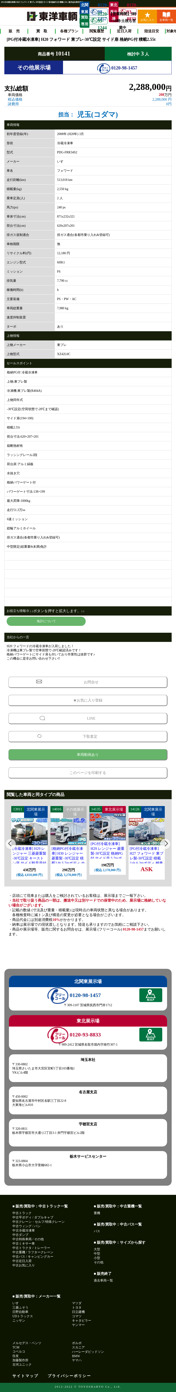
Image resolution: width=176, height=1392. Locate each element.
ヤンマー (78, 1325)
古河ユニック (22, 1364)
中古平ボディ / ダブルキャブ (32, 1217)
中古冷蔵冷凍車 (23, 1230)
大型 (97, 1249)
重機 (97, 1213)
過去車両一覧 (103, 1280)
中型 (97, 1253)
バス (97, 1231)
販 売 (14, 31)
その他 (98, 1262)
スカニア (78, 1347)
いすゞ (17, 1303)
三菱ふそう (20, 1307)
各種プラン (69, 31)
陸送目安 (151, 31)
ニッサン (18, 1320)
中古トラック (22, 1213)
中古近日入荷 (22, 1261)
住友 (15, 1356)
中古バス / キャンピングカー (32, 1256)
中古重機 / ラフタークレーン (32, 1252)
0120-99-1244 (99, 20)
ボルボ (77, 1343)
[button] (11, 844)
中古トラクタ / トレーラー (31, 1248)
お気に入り (147, 17)
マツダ (77, 1303)
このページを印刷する (87, 773)
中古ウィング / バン (26, 1226)
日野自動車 (20, 1312)
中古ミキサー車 (23, 1243)
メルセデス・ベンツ (26, 1343)
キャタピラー (81, 1320)
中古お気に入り (23, 1265)
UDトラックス (22, 1316)
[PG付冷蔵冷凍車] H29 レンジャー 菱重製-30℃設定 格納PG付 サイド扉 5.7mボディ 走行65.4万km (107, 853)
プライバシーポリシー (69, 1376)
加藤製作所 (20, 1360)
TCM (15, 1347)
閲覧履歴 (96, 31)
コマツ (77, 1316)
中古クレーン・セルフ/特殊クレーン (38, 1222)
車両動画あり (88, 755)
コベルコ (18, 1351)
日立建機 (78, 1312)
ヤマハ (77, 1360)
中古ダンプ (20, 1235)
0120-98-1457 (117, 67)
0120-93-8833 (128, 12)
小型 (97, 1258)
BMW (76, 1356)
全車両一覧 (166, 17)
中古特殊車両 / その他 (28, 1239)
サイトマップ (25, 1376)
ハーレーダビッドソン (88, 1351)
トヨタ (77, 1307)
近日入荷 (124, 31)
